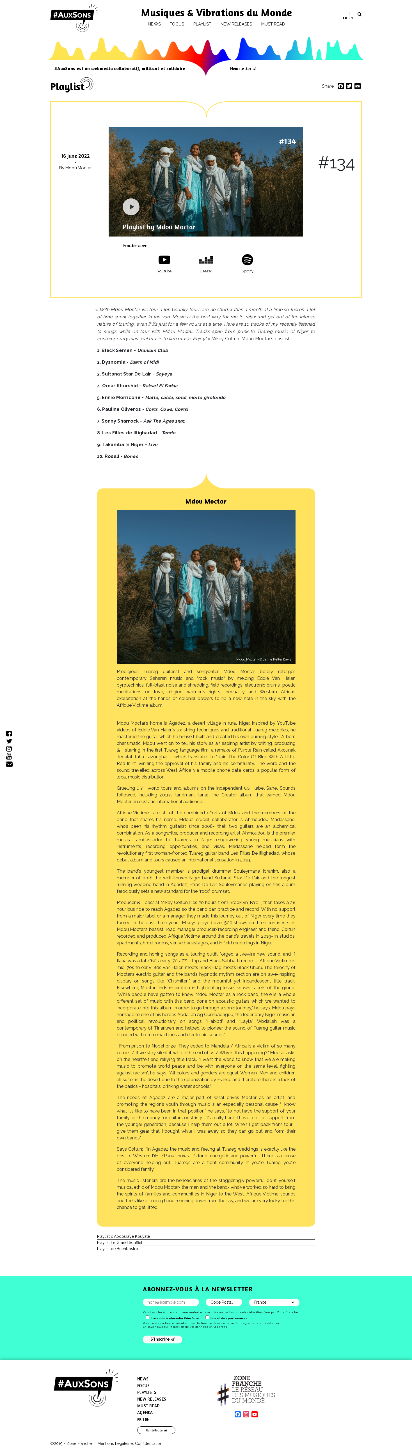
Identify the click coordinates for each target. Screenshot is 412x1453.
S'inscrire (162, 1339)
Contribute (154, 1430)
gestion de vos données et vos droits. (200, 1326)
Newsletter (240, 68)
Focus (177, 24)
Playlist (202, 24)
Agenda (145, 1412)
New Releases (151, 1399)
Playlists (146, 1392)
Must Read (273, 24)
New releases (236, 24)
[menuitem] (345, 18)
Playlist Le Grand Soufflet (119, 1242)
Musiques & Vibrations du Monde (216, 12)
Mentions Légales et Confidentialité (129, 1443)
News (154, 24)
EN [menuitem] (351, 17)
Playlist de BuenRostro (117, 1248)
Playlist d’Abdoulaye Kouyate (123, 1236)
